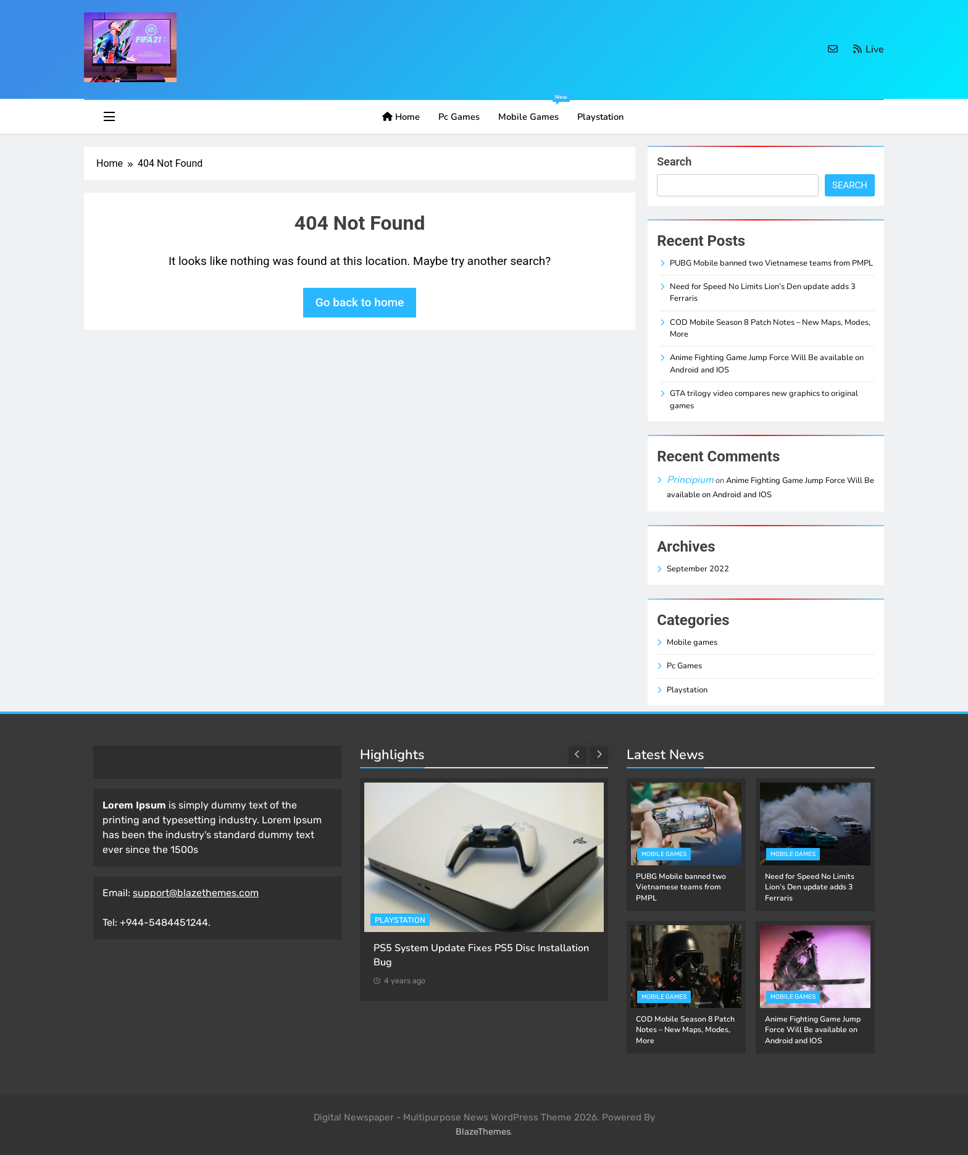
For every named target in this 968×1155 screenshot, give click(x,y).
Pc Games (459, 117)
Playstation (600, 117)
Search (674, 161)
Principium (690, 480)
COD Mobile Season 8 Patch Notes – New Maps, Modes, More (685, 1030)
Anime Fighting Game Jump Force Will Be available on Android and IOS (813, 1030)
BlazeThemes (483, 1132)
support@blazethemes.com (196, 893)
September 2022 (698, 568)
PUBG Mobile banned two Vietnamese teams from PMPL (771, 263)
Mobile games (533, 111)
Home (401, 117)
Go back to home (359, 302)
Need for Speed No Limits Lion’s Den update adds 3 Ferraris (809, 887)
